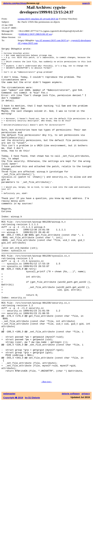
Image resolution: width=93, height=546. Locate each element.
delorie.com (9, 3)
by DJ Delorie (32, 465)
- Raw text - (46, 449)
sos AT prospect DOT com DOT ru (52, 40)
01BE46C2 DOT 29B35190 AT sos (35, 34)
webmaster (9, 461)
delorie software (71, 461)
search (86, 3)
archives (21, 3)
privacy (86, 461)
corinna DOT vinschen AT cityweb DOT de (38, 18)
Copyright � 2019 (13, 465)
